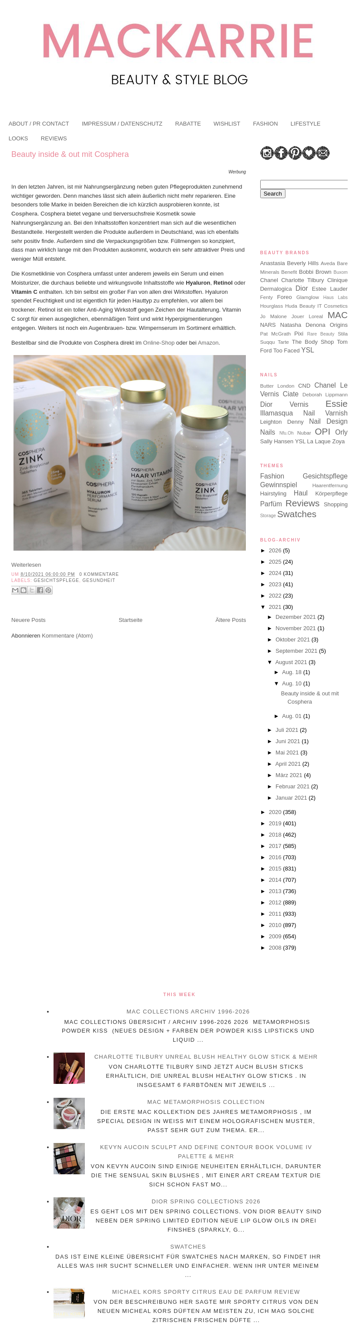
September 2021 (297, 651)
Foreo (284, 297)
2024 (276, 573)
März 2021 (289, 775)
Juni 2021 (288, 741)
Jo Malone (273, 316)
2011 (276, 913)
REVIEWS (54, 138)
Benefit (289, 272)
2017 (276, 846)
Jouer (298, 316)
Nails (267, 432)
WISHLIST (227, 123)
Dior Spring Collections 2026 (205, 1201)
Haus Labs (335, 297)
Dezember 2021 (296, 617)
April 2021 (288, 764)
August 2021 (292, 662)
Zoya (338, 441)
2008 (276, 947)
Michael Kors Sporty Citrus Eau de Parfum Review (206, 1292)
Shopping (336, 504)
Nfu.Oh (286, 433)
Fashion (272, 476)
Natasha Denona (302, 325)
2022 (276, 595)
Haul (301, 493)
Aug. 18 (292, 672)
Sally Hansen (277, 441)
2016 (276, 857)
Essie (336, 404)
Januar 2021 (292, 797)
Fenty (266, 297)
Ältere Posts (230, 620)
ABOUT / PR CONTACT (39, 123)
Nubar (304, 432)
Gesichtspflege (56, 580)
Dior (301, 288)
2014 (276, 880)
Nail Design (328, 421)
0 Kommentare (99, 574)
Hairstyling (273, 493)
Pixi (298, 333)
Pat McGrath (275, 333)
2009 (276, 936)
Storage (268, 515)
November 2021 (296, 628)
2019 (276, 823)
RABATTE (188, 123)
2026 (276, 550)
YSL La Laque (313, 441)
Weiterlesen (26, 565)
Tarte (283, 342)
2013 (276, 891)
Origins (339, 325)
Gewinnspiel (278, 484)
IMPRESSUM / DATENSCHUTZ (122, 123)
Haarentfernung (330, 485)
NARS (268, 325)
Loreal (316, 316)
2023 (276, 584)
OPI (322, 431)
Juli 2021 (287, 730)
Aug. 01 (292, 716)
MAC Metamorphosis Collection (206, 1102)
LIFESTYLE (306, 123)
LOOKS (18, 138)
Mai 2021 (287, 752)
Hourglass (271, 306)
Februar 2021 (293, 786)
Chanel (269, 280)
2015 (276, 868)
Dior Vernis (284, 404)
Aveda (328, 263)
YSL (307, 350)
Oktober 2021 (293, 639)
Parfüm (271, 504)
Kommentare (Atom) (67, 635)
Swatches (296, 514)
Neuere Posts (28, 620)
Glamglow (307, 297)
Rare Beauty (321, 334)
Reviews (302, 503)
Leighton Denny (282, 422)
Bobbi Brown (315, 272)
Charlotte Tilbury (302, 280)
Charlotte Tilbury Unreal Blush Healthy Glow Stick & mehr (206, 1056)
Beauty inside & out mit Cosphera (70, 154)
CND (304, 385)
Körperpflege (331, 493)
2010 (276, 925)
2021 (276, 607)
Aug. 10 (292, 683)
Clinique (337, 280)
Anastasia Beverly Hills (289, 263)
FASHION (265, 123)
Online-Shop (158, 342)
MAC (338, 315)
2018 (276, 834)
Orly (341, 432)
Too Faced (286, 350)
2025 (276, 561)
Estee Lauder (330, 289)
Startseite (131, 620)
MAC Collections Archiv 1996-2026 (188, 1011)
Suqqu (267, 342)
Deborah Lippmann (325, 394)
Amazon (208, 342)
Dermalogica (276, 289)
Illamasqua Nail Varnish (304, 413)
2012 (276, 902)
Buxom (341, 272)
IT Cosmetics (332, 306)
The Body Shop (313, 342)
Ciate (291, 394)
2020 (276, 812)
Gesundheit (99, 580)
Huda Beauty (300, 306)
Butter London (277, 386)
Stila (343, 333)
